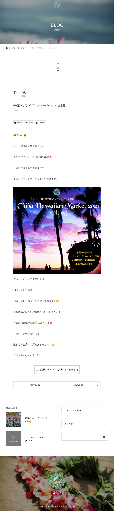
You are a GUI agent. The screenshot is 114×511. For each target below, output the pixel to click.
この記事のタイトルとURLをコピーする (57, 369)
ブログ (16, 110)
